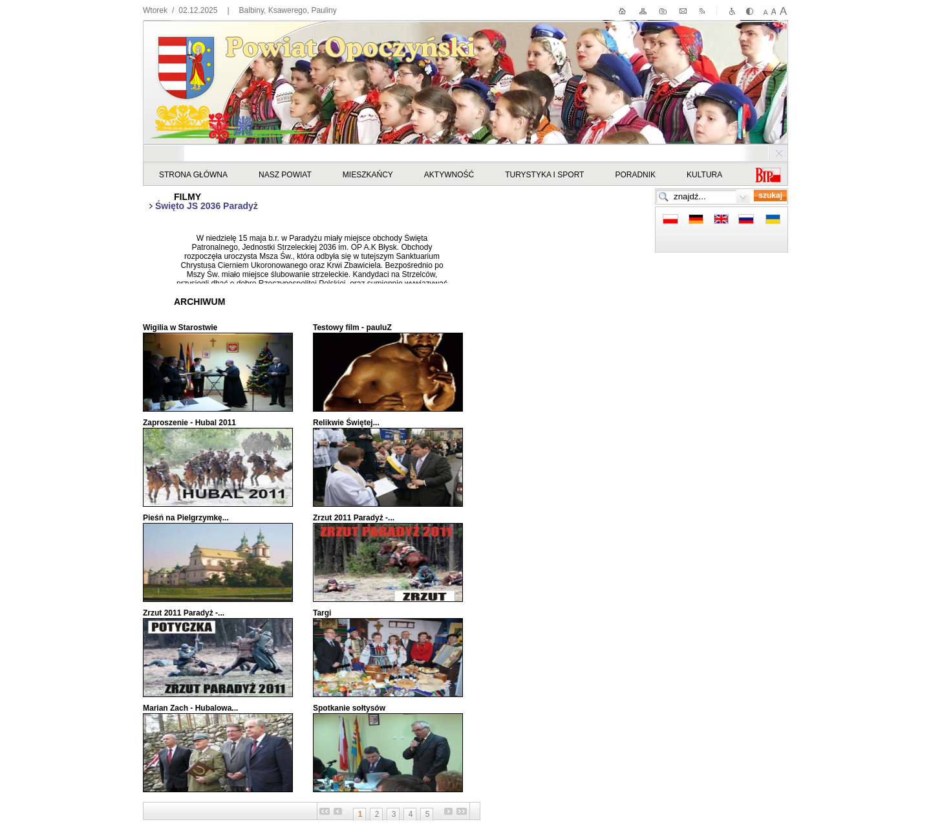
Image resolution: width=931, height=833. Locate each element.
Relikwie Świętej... (346, 422)
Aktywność (449, 174)
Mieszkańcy (368, 174)
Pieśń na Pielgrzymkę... (186, 517)
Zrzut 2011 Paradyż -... (353, 517)
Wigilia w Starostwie (180, 327)
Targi (322, 612)
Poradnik (635, 174)
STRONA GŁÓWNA (193, 174)
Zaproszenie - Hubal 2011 (189, 422)
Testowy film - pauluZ (352, 327)
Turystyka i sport (544, 174)
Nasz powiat (285, 174)
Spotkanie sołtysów (349, 708)
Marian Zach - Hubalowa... (190, 708)
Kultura (704, 174)
